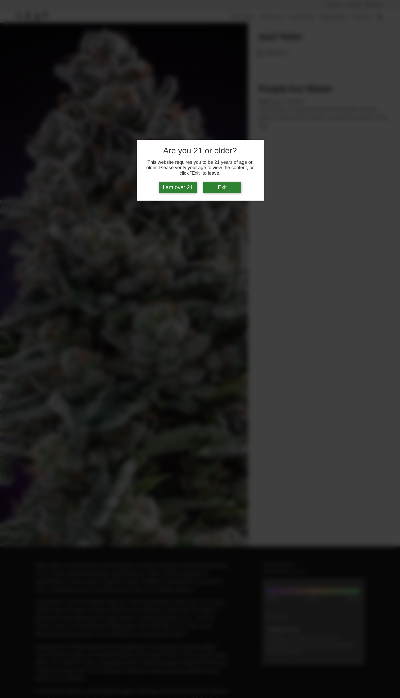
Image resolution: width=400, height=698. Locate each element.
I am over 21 (178, 187)
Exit (222, 187)
